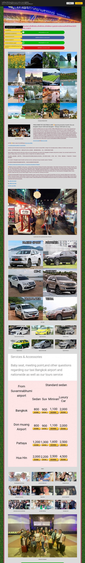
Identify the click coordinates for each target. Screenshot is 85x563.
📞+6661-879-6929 (31, 173)
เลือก (70, 3)
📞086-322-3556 (13, 550)
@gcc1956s (48, 128)
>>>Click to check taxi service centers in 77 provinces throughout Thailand (42, 152)
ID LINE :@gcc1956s (30, 177)
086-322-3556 (37, 126)
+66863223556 (65, 513)
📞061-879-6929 (13, 550)
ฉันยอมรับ (79, 3)
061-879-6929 (30, 126)
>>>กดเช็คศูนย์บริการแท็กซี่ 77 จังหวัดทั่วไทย (35, 130)
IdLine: (45, 128)
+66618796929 (72, 512)
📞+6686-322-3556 (31, 175)
